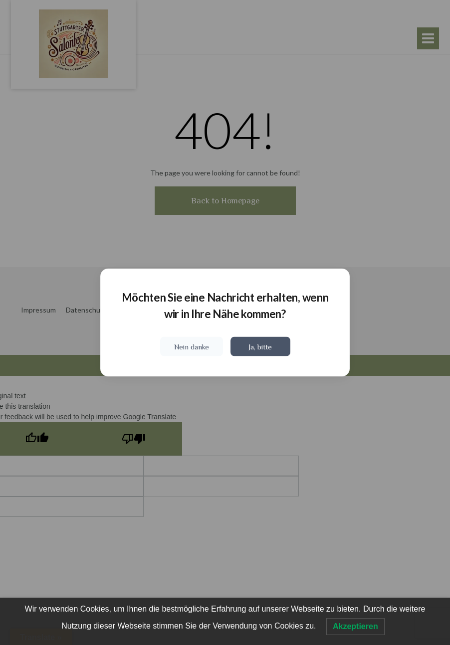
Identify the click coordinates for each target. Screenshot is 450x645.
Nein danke (191, 346)
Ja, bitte (260, 346)
